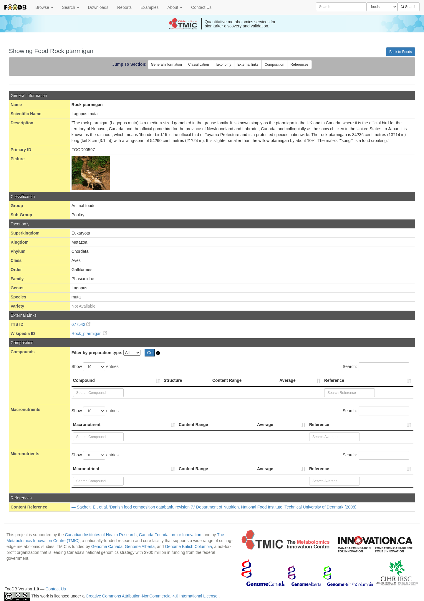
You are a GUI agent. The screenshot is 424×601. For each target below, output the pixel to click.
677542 (81, 324)
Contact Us (201, 7)
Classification (198, 64)
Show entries (95, 366)
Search (70, 7)
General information (166, 64)
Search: (376, 366)
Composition (274, 64)
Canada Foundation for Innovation (170, 534)
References (299, 64)
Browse (44, 7)
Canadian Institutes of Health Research (101, 534)
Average (287, 380)
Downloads (98, 7)
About (175, 7)
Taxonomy (223, 64)
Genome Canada (107, 546)
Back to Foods (400, 52)
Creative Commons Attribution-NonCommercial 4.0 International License (152, 596)
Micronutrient (86, 468)
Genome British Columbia (188, 546)
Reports (124, 7)
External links (247, 64)
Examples (149, 7)
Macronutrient (86, 424)
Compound (84, 380)
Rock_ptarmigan (89, 333)
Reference (334, 380)
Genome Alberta (140, 546)
